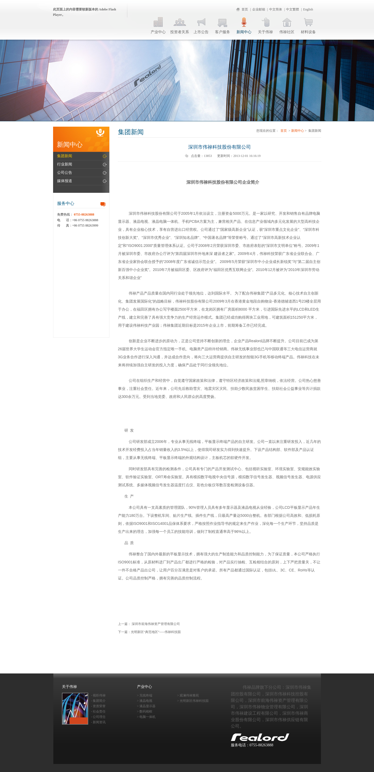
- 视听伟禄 (98, 695)
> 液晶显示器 (146, 706)
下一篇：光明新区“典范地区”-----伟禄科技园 (149, 632)
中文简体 (275, 9)
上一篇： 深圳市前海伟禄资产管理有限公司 (149, 624)
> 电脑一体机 (146, 717)
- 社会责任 (98, 711)
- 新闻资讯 (98, 722)
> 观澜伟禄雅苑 (188, 695)
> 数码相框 (145, 711)
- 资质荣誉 (98, 706)
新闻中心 (297, 131)
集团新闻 (64, 156)
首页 (245, 9)
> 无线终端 (145, 695)
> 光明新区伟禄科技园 (193, 701)
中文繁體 (292, 9)
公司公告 (64, 173)
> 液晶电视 (145, 701)
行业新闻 (64, 164)
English (308, 9)
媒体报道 (64, 181)
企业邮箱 (258, 9)
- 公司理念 (98, 717)
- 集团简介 (98, 701)
